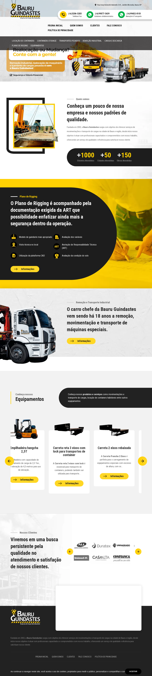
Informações (27, 269)
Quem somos (76, 25)
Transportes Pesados (69, 41)
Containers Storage (46, 41)
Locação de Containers (23, 41)
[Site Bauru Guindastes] (25, 9)
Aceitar (133, 671)
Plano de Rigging (20, 45)
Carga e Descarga (113, 41)
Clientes (95, 25)
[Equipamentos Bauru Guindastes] (31, 460)
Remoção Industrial (92, 41)
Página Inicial (55, 25)
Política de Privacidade (60, 30)
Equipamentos (37, 45)
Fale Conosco (114, 25)
